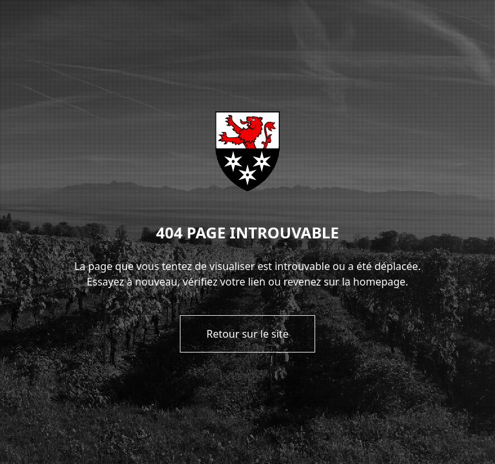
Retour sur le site (247, 334)
